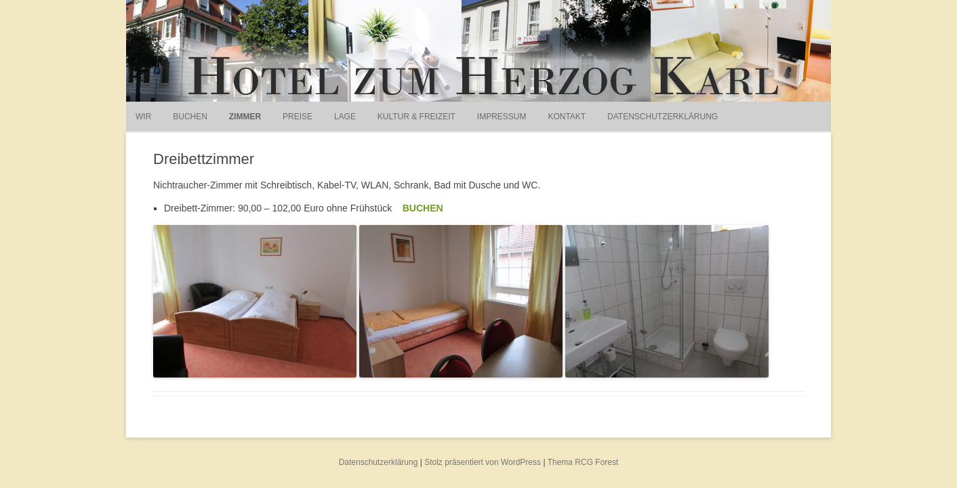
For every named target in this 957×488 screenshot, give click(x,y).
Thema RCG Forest (583, 462)
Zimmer (245, 116)
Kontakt (567, 116)
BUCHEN (423, 208)
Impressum (502, 116)
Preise (297, 116)
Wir (143, 116)
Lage (345, 116)
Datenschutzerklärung (662, 116)
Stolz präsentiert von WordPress (482, 462)
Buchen (190, 116)
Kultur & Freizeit (416, 116)
